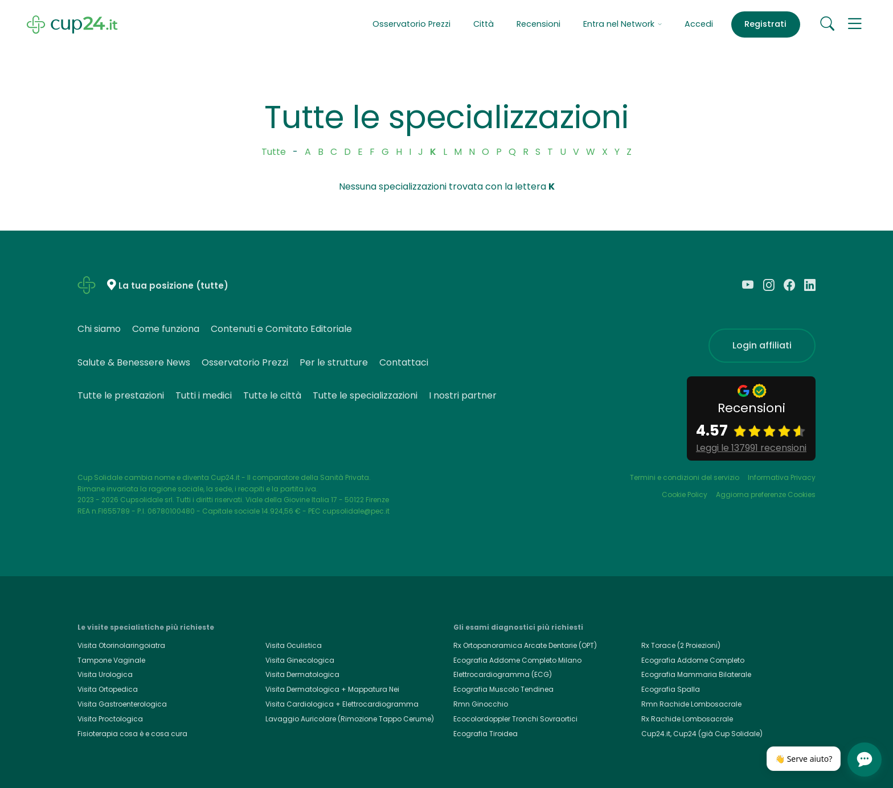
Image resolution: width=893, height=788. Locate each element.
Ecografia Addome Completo (692, 660)
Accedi (699, 24)
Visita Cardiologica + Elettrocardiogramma (342, 704)
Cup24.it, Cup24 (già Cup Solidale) (702, 733)
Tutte (273, 151)
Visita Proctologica (110, 719)
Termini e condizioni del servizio (684, 477)
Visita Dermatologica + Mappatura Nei (332, 689)
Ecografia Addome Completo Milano (517, 660)
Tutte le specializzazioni (365, 395)
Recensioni (538, 24)
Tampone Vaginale (111, 660)
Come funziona (165, 328)
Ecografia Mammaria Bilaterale (696, 674)
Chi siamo (99, 328)
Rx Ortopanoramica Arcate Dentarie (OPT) (525, 645)
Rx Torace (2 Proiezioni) (680, 645)
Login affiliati (762, 345)
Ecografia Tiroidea (485, 733)
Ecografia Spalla (670, 689)
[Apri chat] (864, 759)
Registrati (765, 24)
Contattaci (403, 362)
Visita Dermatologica (302, 674)
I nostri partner (463, 395)
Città (483, 24)
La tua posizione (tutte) (173, 286)
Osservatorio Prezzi (411, 24)
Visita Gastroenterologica (122, 704)
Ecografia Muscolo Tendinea (503, 689)
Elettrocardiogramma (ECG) (502, 674)
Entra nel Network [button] (622, 24)
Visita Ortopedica (107, 689)
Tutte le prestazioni (120, 395)
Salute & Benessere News (133, 362)
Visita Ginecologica (299, 660)
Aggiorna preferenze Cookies (766, 494)
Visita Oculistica (293, 645)
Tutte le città (272, 395)
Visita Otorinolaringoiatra (121, 645)
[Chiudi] (835, 750)
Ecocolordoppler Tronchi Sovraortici (515, 719)
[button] (854, 24)
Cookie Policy (684, 494)
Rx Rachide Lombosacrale (687, 719)
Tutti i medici (203, 395)
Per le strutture (334, 362)
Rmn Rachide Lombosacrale (691, 704)
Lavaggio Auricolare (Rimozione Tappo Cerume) (349, 719)
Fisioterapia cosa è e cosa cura (132, 733)
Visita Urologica (105, 674)
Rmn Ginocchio (480, 704)
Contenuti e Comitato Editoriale (281, 328)
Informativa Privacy (782, 477)
